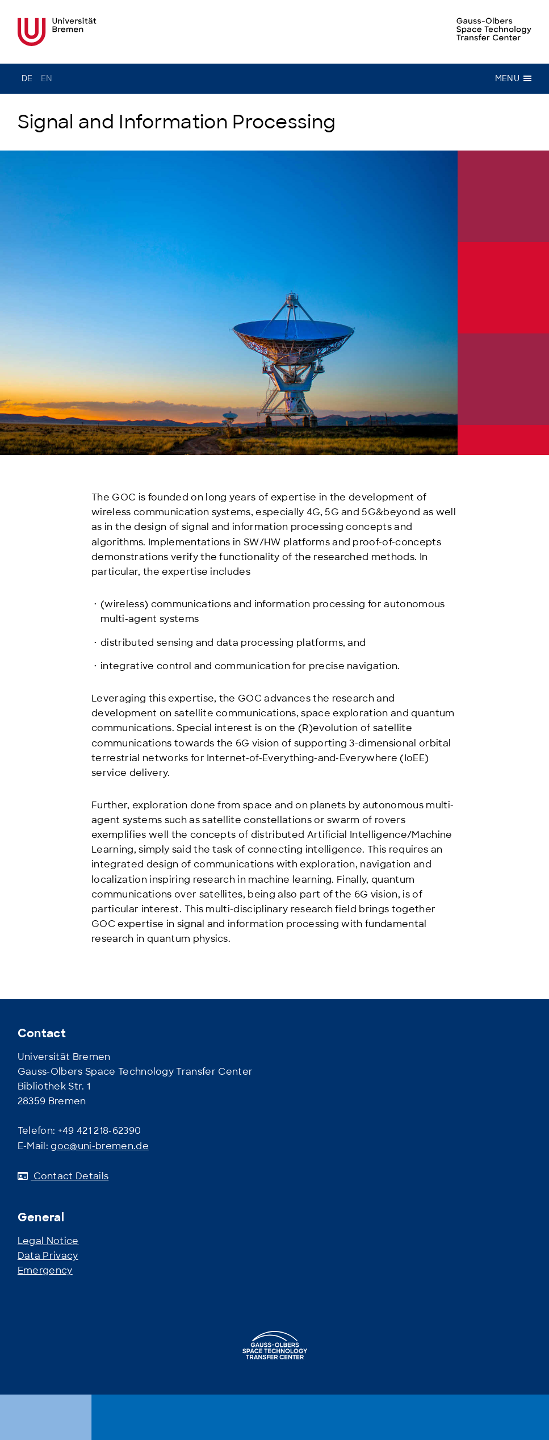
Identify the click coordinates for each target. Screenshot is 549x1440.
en (47, 78)
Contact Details (63, 1176)
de (27, 78)
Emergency (45, 1270)
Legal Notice (48, 1241)
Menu (513, 78)
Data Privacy (48, 1256)
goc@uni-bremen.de (99, 1146)
